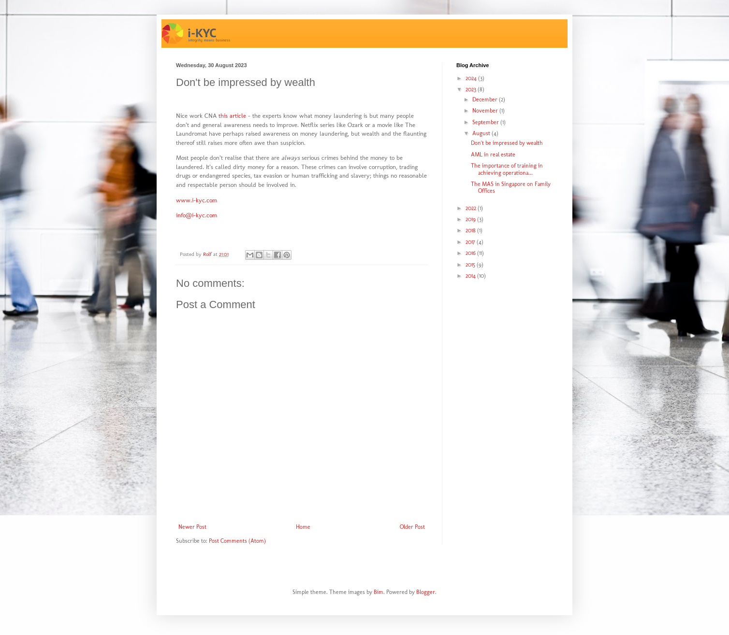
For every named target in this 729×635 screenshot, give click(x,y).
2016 (471, 253)
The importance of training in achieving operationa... (507, 169)
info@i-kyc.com (196, 215)
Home (303, 526)
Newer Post (192, 526)
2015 (471, 264)
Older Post (412, 526)
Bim (378, 592)
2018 (471, 230)
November (485, 110)
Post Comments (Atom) (237, 540)
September (486, 122)
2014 (471, 275)
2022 (472, 208)
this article (232, 115)
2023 (472, 89)
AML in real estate (493, 154)
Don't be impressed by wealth (507, 143)
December (485, 99)
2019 (471, 219)
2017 (471, 242)
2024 (472, 78)
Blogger (425, 592)
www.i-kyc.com (196, 200)
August (482, 133)
